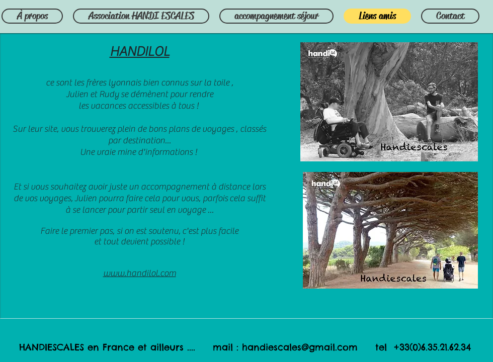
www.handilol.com (139, 273)
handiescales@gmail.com (300, 347)
